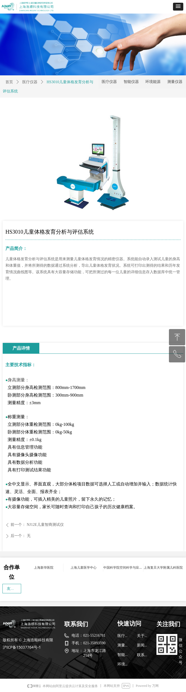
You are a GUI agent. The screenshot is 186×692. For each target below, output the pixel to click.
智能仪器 (131, 82)
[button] (178, 7)
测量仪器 (174, 82)
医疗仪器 (29, 82)
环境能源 (153, 82)
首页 (9, 82)
